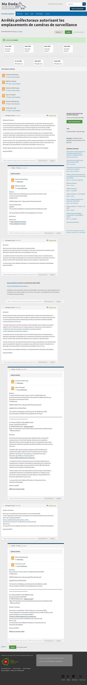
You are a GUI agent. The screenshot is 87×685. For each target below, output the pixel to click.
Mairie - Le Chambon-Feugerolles (75, 180)
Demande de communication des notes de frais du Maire (76, 168)
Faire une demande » (78, 8)
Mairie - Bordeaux (71, 164)
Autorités (19, 14)
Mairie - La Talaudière (72, 190)
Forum (47, 14)
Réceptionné (52, 115)
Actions (58, 32)
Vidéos (68, 678)
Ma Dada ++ (70, 138)
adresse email (28, 426)
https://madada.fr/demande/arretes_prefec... (16, 520)
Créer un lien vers (42, 160)
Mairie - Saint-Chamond (72, 203)
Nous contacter (17, 668)
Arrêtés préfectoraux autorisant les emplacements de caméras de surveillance (76, 176)
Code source (82, 678)
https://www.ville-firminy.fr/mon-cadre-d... (17, 286)
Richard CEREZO (12, 283)
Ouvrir (9, 77)
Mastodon (74, 678)
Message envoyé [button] (10, 115)
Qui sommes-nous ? (6, 668)
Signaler (52, 160)
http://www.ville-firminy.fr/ (18, 221)
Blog (26, 14)
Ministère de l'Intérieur (72, 157)
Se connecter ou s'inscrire (55, 4)
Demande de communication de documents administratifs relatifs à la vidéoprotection (76, 153)
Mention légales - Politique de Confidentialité (12, 670)
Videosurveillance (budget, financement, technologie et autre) (75, 215)
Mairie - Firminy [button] (16, 168)
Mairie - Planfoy (70, 210)
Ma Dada (14, 6)
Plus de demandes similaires (73, 222)
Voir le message (16, 77)
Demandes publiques (7, 14)
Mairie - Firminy (17, 31)
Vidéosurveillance (72, 183)
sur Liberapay (50, 661)
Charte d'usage (27, 668)
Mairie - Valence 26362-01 (73, 171)
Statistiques (39, 14)
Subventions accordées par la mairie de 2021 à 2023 (75, 161)
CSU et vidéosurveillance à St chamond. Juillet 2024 (75, 200)
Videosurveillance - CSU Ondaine (76, 194)
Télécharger (20, 181)
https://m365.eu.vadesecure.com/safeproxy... (22, 458)
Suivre (68, 32)
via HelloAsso (59, 661)
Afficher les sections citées (16, 489)
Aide (32, 14)
